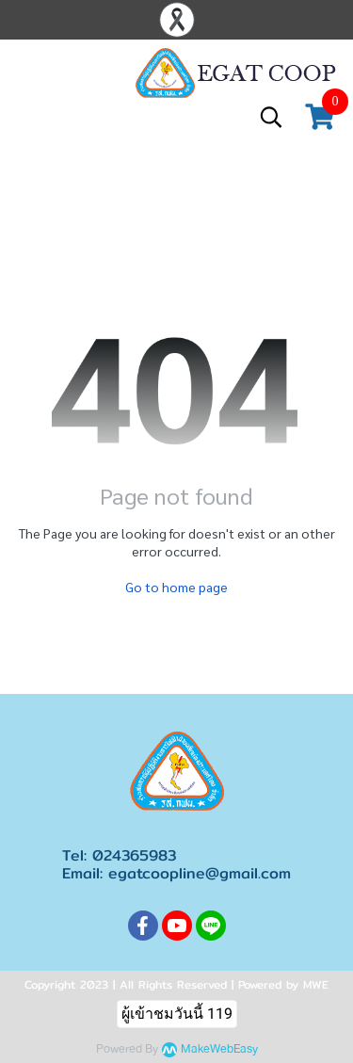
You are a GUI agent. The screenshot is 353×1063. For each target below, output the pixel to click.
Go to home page (176, 586)
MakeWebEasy (219, 1049)
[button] (271, 117)
